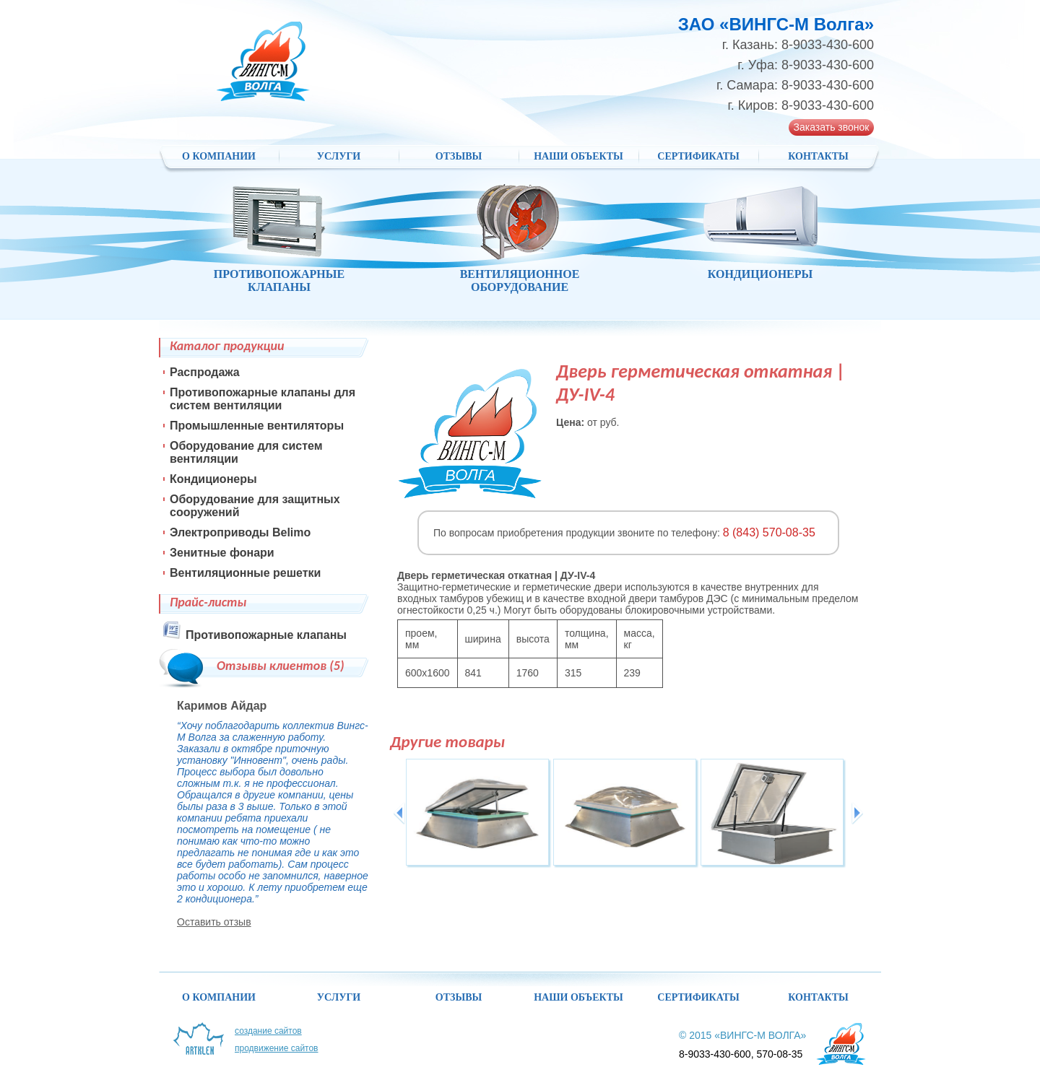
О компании (219, 156)
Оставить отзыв (214, 922)
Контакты (818, 156)
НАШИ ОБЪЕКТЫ (578, 156)
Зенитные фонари (222, 552)
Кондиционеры (213, 479)
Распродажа (205, 372)
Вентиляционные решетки (245, 573)
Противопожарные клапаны (266, 635)
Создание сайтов (268, 1031)
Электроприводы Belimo (240, 532)
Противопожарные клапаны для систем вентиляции (262, 398)
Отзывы (459, 156)
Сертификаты (698, 156)
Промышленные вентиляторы (257, 425)
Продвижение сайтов (276, 1048)
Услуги (339, 156)
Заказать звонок (832, 127)
